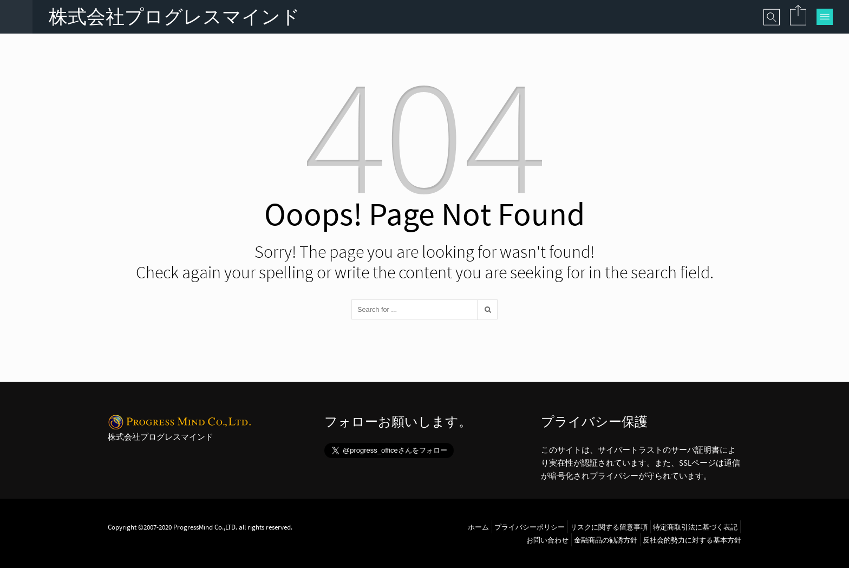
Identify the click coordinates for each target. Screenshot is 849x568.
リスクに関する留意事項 (609, 527)
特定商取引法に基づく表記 (695, 527)
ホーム (478, 527)
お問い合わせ (547, 540)
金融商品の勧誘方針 (605, 540)
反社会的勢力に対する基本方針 (692, 540)
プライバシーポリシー (529, 527)
